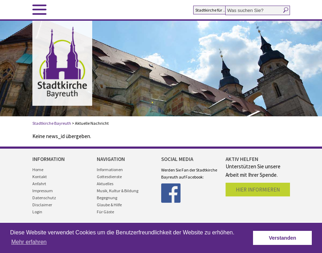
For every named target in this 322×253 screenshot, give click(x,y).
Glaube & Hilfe (109, 204)
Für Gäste (105, 211)
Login (37, 211)
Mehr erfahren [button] (29, 242)
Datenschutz (44, 197)
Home (37, 169)
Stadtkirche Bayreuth (51, 123)
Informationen (110, 169)
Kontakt (39, 176)
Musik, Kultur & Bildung (117, 190)
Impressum (42, 190)
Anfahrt (39, 183)
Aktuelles (105, 183)
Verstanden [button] (282, 238)
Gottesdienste (109, 176)
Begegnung (107, 197)
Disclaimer (42, 204)
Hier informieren (258, 189)
